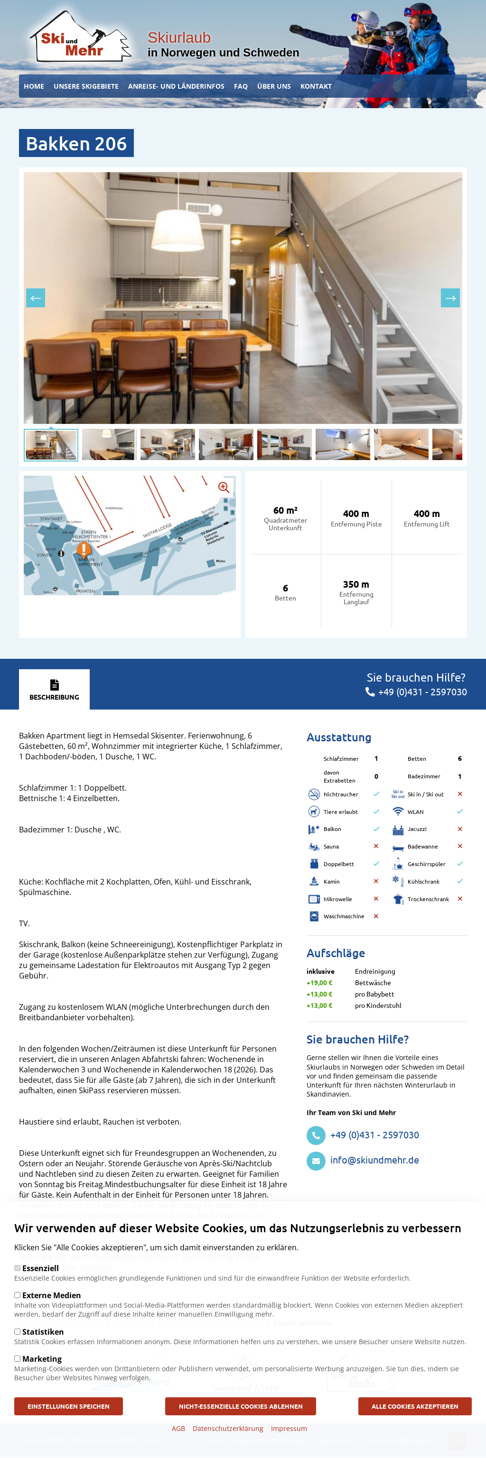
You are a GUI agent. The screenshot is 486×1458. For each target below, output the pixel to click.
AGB (178, 1428)
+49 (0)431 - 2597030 (363, 1134)
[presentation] (35, 297)
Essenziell (40, 1267)
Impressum (289, 1428)
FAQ (241, 86)
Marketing (42, 1357)
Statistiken (43, 1330)
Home (34, 86)
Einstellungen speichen (77, 1405)
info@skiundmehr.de (363, 1159)
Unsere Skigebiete (86, 86)
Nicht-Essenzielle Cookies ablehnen (240, 1405)
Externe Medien (51, 1294)
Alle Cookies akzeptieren (406, 1405)
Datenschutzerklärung (228, 1428)
